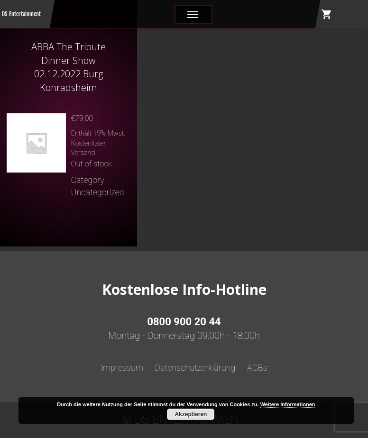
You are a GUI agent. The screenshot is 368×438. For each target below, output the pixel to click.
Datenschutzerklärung (195, 368)
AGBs (257, 368)
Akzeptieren (191, 414)
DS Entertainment (21, 14)
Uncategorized (97, 192)
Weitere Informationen (287, 404)
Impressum (122, 368)
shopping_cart (326, 14)
